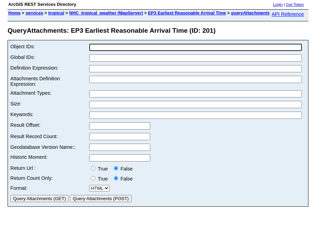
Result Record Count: (34, 136)
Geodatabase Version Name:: (42, 147)
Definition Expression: (34, 68)
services (34, 13)
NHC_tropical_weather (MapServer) (106, 13)
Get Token (295, 4)
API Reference (288, 14)
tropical (56, 13)
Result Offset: (25, 125)
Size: (15, 103)
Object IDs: (22, 46)
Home (14, 13)
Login (278, 4)
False (123, 169)
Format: (19, 188)
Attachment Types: (30, 93)
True (101, 169)
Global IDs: (22, 57)
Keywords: (21, 114)
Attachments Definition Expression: (35, 81)
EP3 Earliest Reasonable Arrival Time (187, 13)
